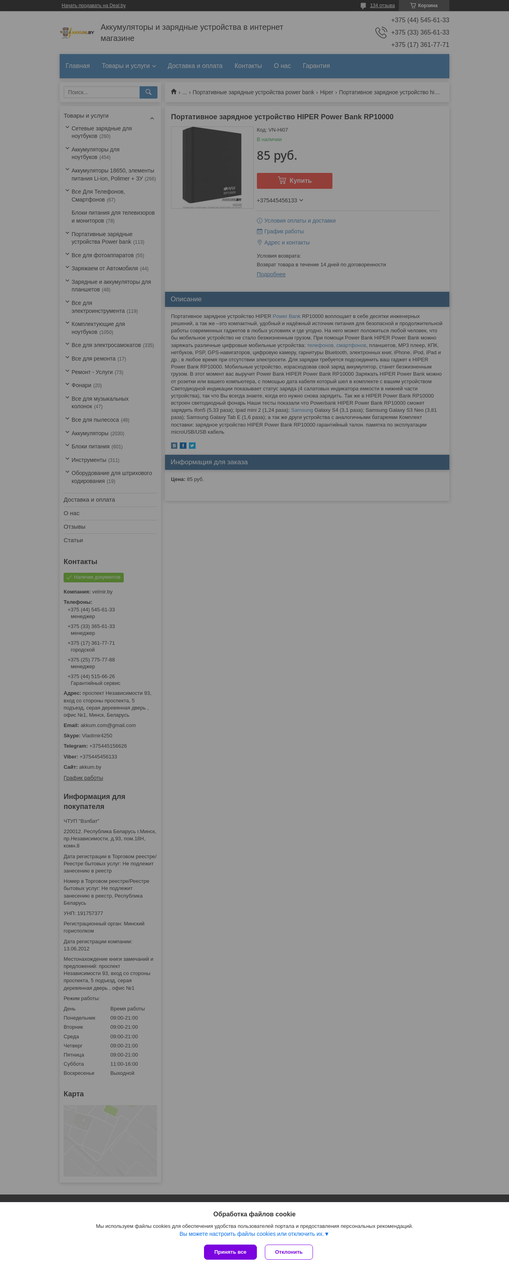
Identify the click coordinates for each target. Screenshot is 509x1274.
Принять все (230, 1252)
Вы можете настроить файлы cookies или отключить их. (251, 1234)
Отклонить (289, 1252)
